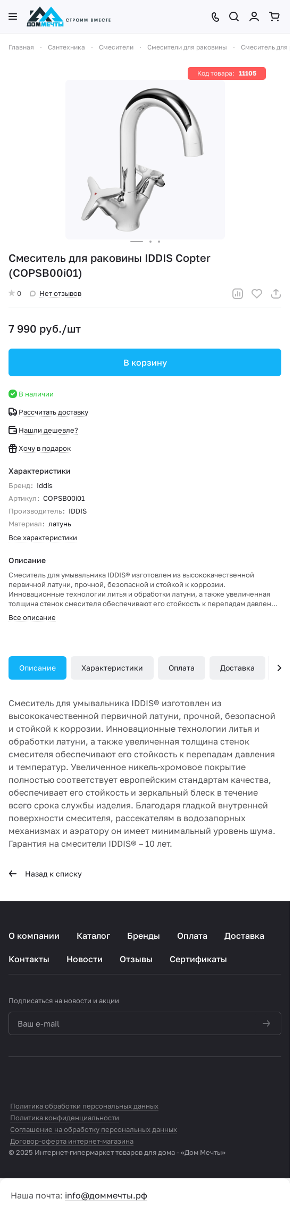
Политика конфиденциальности (64, 1117)
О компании (34, 935)
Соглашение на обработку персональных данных (93, 1129)
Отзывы (136, 959)
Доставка (237, 667)
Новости (84, 959)
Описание (37, 667)
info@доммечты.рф (106, 1195)
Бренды (143, 935)
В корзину (145, 362)
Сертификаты (198, 959)
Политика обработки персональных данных (84, 1106)
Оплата (182, 667)
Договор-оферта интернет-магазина (71, 1141)
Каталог (93, 935)
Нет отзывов (55, 293)
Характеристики (112, 667)
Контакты (29, 959)
